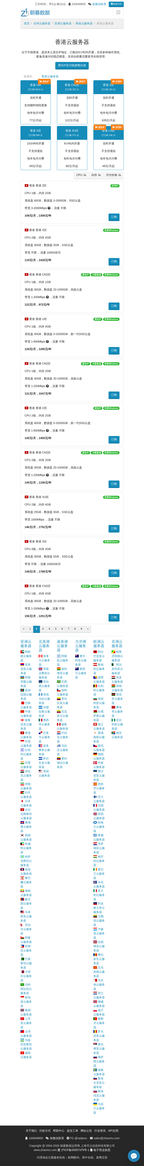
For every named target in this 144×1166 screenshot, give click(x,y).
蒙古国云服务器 (26, 903)
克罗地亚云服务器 (99, 848)
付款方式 (45, 1130)
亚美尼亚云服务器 (26, 669)
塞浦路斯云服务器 (99, 737)
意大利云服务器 (99, 895)
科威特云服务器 (26, 848)
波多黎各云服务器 (44, 750)
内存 (94, 175)
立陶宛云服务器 (99, 920)
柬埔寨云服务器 (26, 827)
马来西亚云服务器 (26, 916)
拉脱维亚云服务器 (99, 946)
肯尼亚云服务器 (117, 699)
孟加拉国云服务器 (26, 694)
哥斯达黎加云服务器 (44, 673)
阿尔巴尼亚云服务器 (99, 656)
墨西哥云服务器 (44, 724)
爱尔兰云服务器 (99, 874)
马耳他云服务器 (99, 984)
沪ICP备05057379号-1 (75, 1150)
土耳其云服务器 (26, 1023)
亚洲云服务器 (62, 23)
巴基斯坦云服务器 (26, 963)
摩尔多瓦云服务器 (99, 959)
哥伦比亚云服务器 (62, 703)
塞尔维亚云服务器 (99, 1048)
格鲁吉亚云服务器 (26, 724)
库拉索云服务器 (44, 686)
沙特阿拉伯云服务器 (26, 989)
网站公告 (86, 1130)
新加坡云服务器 (26, 1002)
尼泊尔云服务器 (26, 929)
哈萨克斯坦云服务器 (26, 861)
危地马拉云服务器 (44, 699)
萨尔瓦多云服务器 (44, 763)
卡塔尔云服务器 (26, 976)
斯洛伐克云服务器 (99, 1095)
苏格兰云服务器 (99, 827)
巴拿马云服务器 (44, 737)
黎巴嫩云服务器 (26, 882)
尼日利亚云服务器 (117, 724)
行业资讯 (100, 1130)
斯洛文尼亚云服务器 (99, 1083)
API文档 (113, 1130)
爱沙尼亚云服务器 (99, 775)
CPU (79, 175)
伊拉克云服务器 (26, 775)
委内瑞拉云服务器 (62, 763)
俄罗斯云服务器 (99, 1061)
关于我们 (31, 1130)
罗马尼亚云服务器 (99, 1036)
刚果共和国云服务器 (117, 656)
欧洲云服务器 (98, 644)
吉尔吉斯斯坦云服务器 (26, 814)
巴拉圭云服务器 (62, 737)
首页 (27, 23)
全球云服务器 (41, 23)
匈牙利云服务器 (99, 861)
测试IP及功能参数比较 (72, 65)
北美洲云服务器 (44, 646)
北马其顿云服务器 (99, 972)
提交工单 (72, 1130)
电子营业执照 (101, 1150)
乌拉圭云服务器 (62, 750)
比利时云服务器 (99, 690)
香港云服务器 (84, 23)
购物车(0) (116, 4)
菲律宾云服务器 (26, 950)
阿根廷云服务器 (62, 660)
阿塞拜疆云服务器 (26, 682)
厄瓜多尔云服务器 (62, 716)
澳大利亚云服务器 (80, 660)
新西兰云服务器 (80, 673)
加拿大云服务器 (44, 660)
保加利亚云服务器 (99, 703)
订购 (114, 216)
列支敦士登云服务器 (99, 908)
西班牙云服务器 (99, 788)
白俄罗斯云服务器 (99, 716)
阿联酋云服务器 (26, 656)
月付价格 (111, 175)
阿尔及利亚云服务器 (117, 669)
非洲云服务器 (117, 644)
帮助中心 (58, 1130)
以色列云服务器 (26, 754)
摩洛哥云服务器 (117, 711)
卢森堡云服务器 (99, 933)
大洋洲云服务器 (80, 646)
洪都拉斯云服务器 (44, 711)
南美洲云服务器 (62, 646)
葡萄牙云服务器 (99, 1023)
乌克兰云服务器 (99, 1108)
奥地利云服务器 (99, 669)
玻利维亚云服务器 (62, 673)
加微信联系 (99, 4)
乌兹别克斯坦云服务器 (26, 1044)
